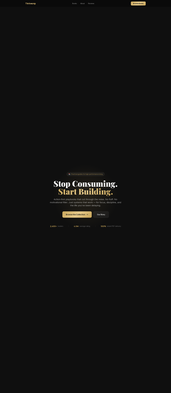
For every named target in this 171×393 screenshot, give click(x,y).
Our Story (101, 214)
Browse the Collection (77, 214)
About (82, 3)
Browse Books (138, 3)
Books (74, 3)
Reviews (91, 3)
